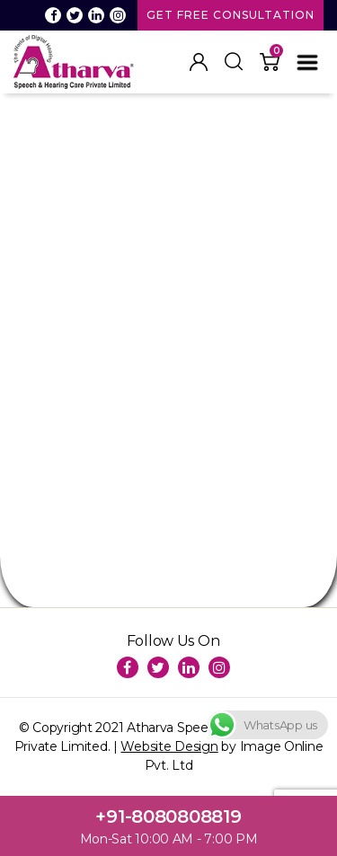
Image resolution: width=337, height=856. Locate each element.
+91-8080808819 (168, 816)
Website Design (168, 746)
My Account (198, 62)
